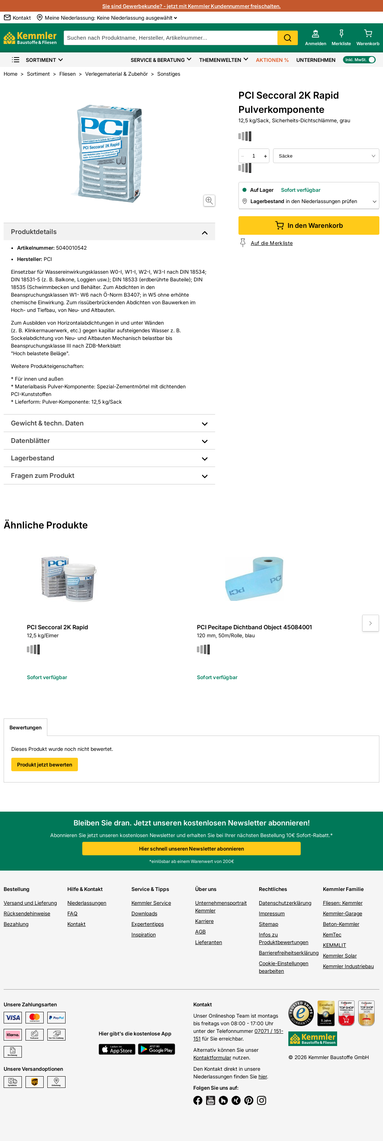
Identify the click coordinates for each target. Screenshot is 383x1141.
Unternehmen (316, 60)
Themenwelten (220, 60)
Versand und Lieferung (30, 903)
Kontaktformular (212, 1057)
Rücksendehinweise (27, 913)
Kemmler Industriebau (348, 966)
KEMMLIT (334, 945)
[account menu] (315, 37)
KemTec (332, 934)
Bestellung (16, 889)
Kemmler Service (151, 903)
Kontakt (76, 924)
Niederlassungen (86, 903)
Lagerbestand (32, 458)
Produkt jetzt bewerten (44, 764)
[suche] (181, 38)
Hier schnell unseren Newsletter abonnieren (191, 848)
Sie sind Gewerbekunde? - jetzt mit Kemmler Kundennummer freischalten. (191, 6)
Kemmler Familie (343, 889)
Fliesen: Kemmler (343, 903)
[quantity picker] (254, 156)
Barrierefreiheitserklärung (289, 953)
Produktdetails (34, 231)
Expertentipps (147, 924)
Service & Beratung (158, 60)
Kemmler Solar (340, 955)
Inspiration (143, 934)
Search (287, 38)
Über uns (206, 889)
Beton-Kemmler (341, 924)
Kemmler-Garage (342, 913)
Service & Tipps (150, 889)
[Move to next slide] (370, 623)
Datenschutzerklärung (285, 903)
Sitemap (268, 924)
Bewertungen (25, 727)
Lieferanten (208, 942)
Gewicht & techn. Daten (47, 423)
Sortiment (33, 59)
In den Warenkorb (309, 225)
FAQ (72, 913)
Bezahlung (16, 924)
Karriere (204, 921)
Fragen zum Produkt (42, 475)
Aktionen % (272, 60)
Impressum (272, 913)
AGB (200, 931)
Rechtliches (273, 889)
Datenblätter (30, 440)
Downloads (144, 913)
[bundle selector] (326, 155)
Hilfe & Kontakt (85, 889)
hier (262, 1076)
